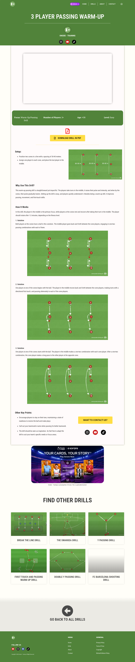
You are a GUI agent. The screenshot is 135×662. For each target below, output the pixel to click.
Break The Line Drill (28, 540)
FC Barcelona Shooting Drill (106, 578)
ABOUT (102, 4)
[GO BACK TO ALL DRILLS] (67, 611)
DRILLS (93, 4)
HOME (84, 4)
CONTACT (112, 4)
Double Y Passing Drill (67, 576)
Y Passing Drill (106, 540)
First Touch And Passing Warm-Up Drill (29, 578)
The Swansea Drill (67, 540)
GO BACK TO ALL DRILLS (67, 619)
